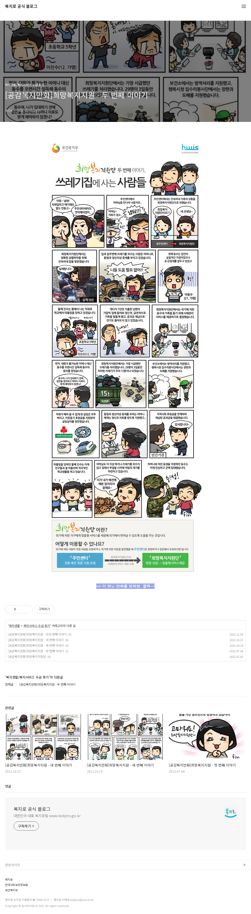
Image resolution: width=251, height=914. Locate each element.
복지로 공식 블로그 (21, 6)
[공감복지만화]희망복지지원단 (27, 656)
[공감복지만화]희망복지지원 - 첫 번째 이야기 (36, 651)
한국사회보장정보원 (16, 884)
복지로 (9, 879)
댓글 (8, 786)
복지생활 (14, 626)
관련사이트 (12, 864)
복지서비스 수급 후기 (37, 626)
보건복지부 (11, 890)
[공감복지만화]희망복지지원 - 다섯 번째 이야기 (37, 634)
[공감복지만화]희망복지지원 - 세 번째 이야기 (36, 645)
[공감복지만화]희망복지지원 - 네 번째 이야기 (36, 640)
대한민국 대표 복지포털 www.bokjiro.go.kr (47, 815)
